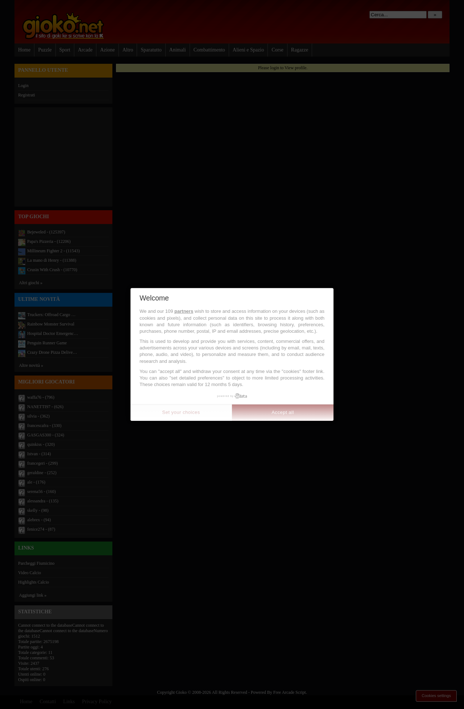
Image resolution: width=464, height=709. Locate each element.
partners (183, 311)
